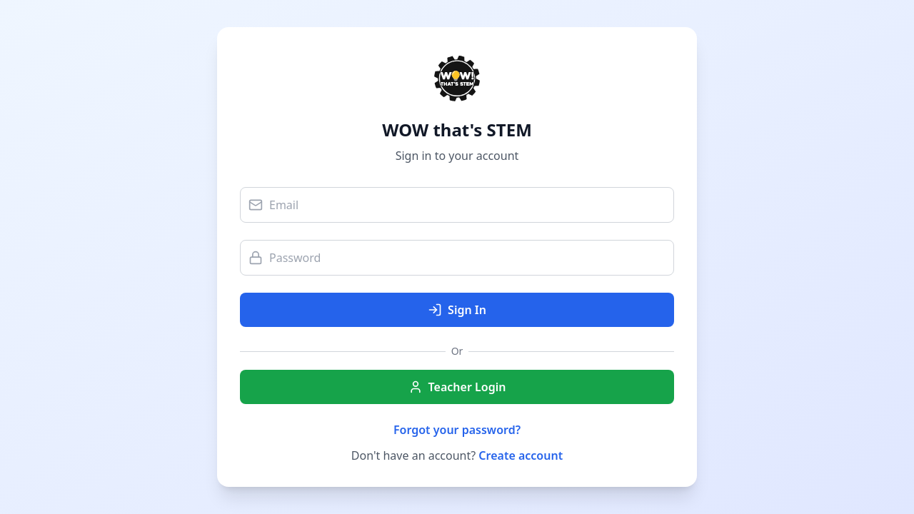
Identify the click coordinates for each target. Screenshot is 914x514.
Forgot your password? (457, 430)
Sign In (457, 310)
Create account (520, 455)
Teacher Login (457, 387)
